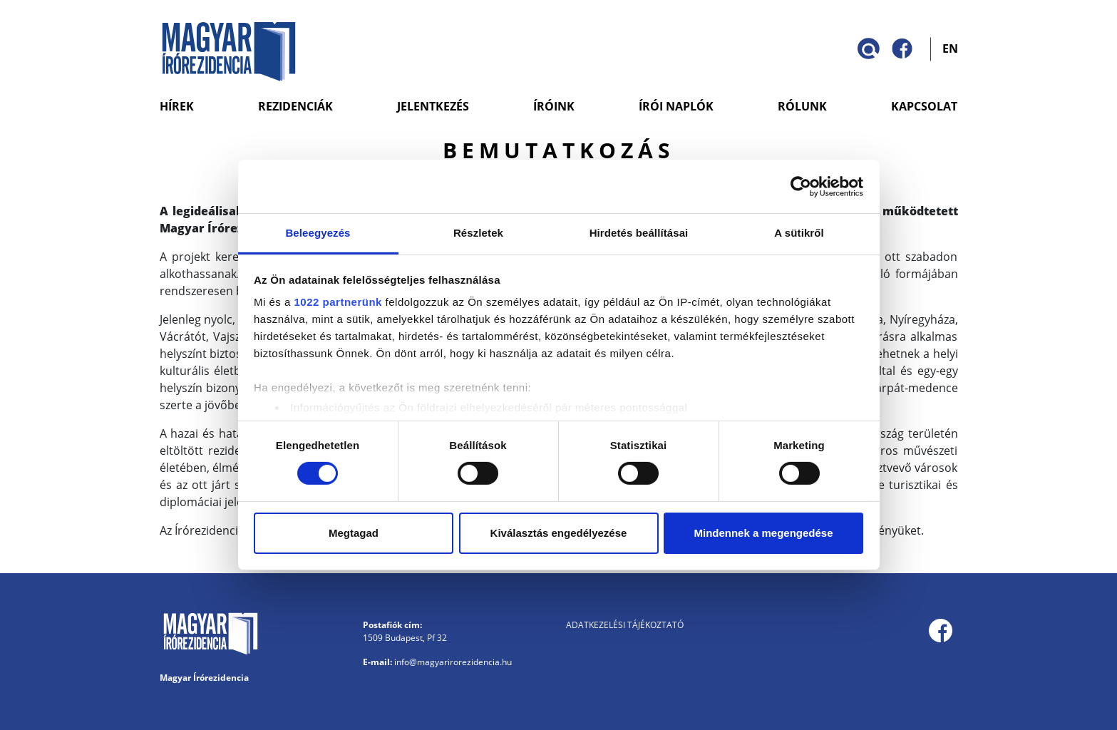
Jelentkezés (433, 106)
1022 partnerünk (338, 302)
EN (950, 48)
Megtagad (354, 533)
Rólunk (802, 106)
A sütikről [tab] (799, 233)
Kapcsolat (924, 106)
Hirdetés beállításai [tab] (639, 233)
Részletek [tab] (478, 233)
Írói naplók (676, 106)
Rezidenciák (295, 106)
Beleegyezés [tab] (317, 233)
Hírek (177, 106)
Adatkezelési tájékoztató (625, 625)
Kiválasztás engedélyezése (558, 533)
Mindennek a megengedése (763, 533)
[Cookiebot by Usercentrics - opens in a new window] (800, 186)
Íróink (554, 106)
